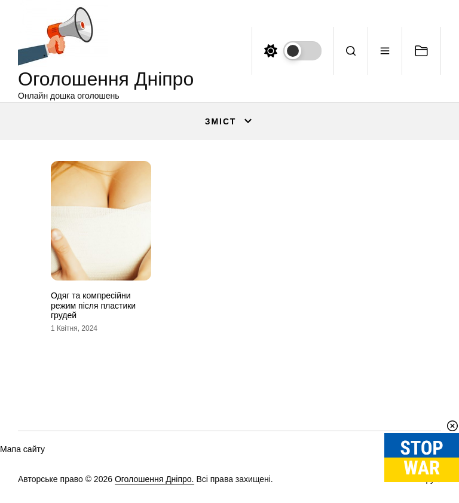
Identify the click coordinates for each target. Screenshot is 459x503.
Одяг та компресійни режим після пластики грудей (93, 306)
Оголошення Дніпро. (154, 479)
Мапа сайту (22, 449)
